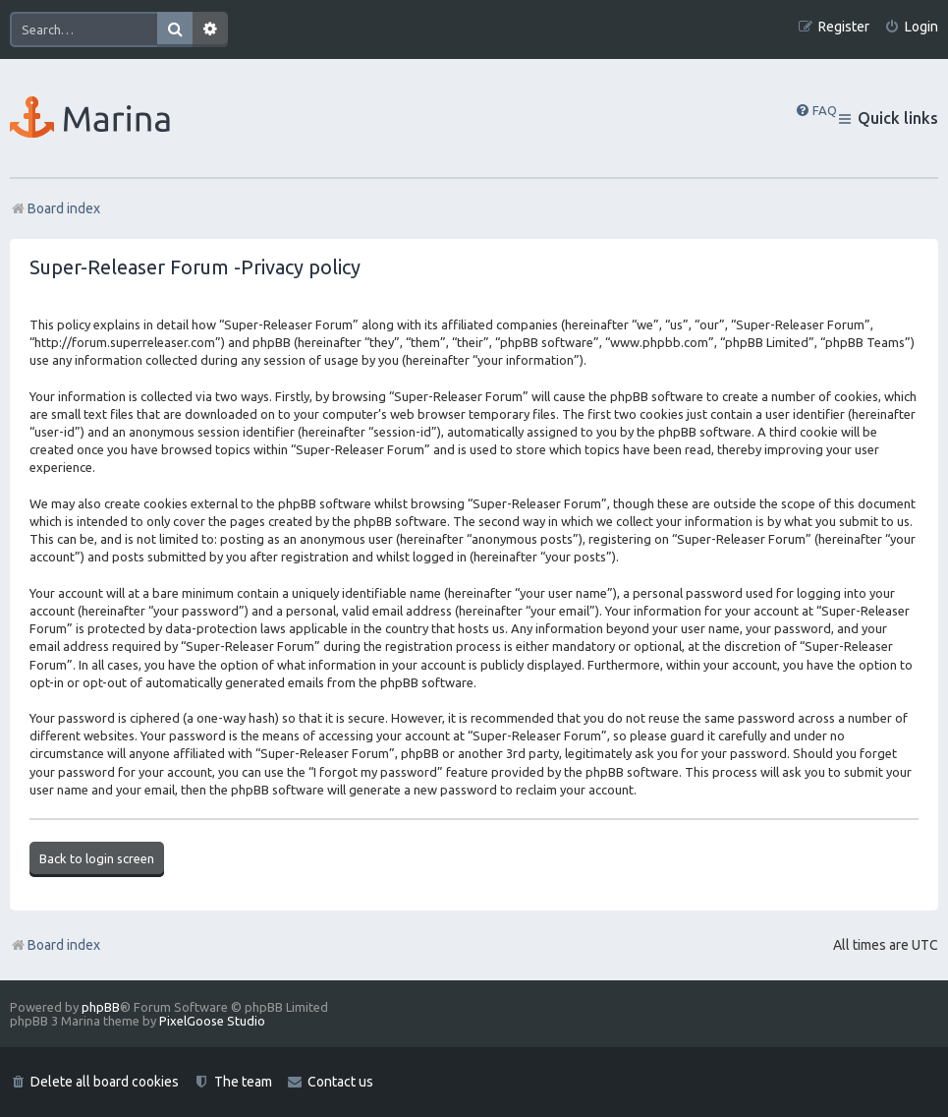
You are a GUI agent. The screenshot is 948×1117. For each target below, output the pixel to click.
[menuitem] (911, 27)
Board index (55, 945)
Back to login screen (96, 858)
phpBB (101, 1007)
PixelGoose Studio (212, 1021)
